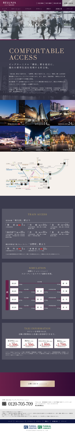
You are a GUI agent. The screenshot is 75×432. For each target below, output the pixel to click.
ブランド (70, 9)
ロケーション (16, 9)
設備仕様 (59, 9)
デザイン (39, 9)
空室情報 (41, 3)
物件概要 (49, 3)
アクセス (28, 9)
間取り (49, 9)
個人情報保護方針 (39, 405)
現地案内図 (57, 3)
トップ (4, 9)
